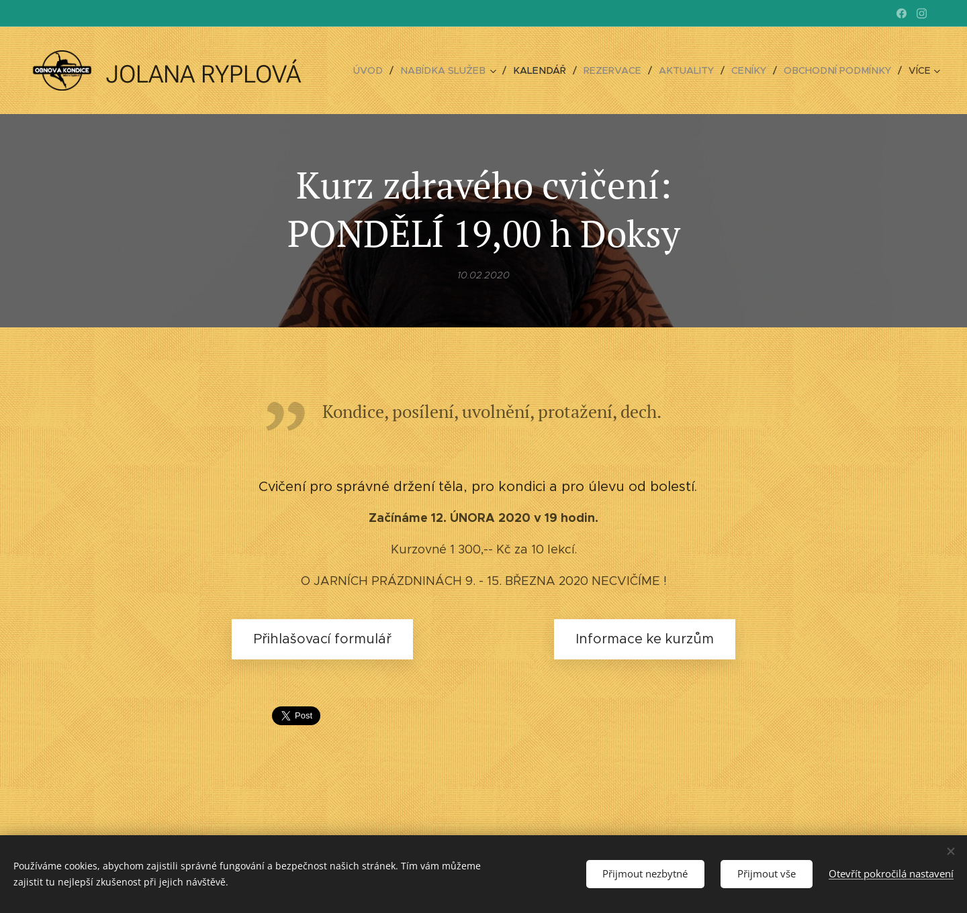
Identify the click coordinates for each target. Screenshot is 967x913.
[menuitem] (388, 70)
